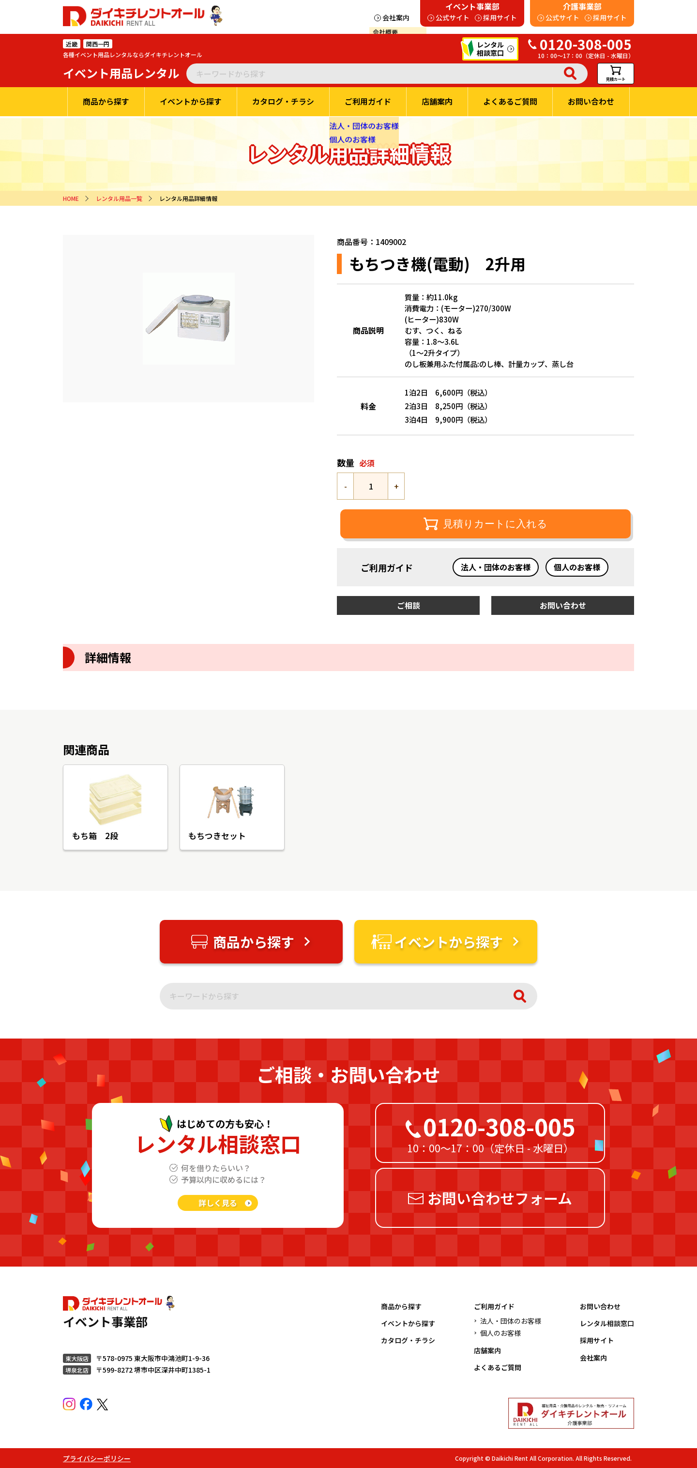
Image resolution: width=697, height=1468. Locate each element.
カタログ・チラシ (408, 1340)
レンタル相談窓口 (607, 1323)
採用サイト (597, 1340)
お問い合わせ (600, 1306)
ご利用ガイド (494, 1306)
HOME (71, 198)
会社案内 (593, 1357)
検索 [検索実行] (570, 73)
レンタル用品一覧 (119, 198)
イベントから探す (408, 1323)
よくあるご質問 (497, 1367)
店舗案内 (487, 1350)
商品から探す (401, 1306)
